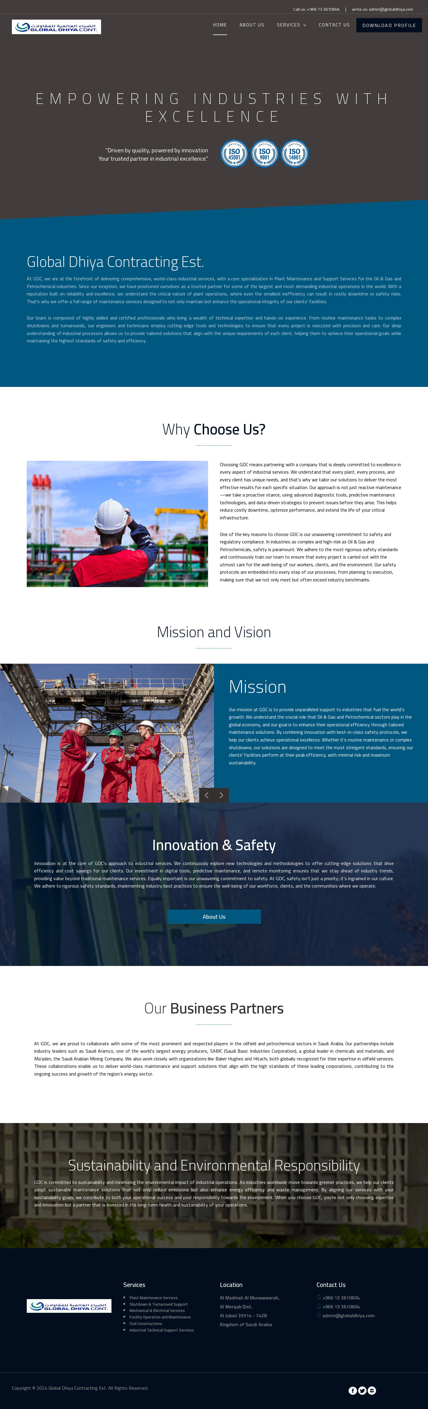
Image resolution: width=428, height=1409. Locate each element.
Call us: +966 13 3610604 (316, 9)
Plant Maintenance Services (154, 1298)
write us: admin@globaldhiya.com (382, 9)
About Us (252, 24)
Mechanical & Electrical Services (157, 1310)
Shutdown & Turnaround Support (159, 1304)
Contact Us (334, 24)
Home (220, 24)
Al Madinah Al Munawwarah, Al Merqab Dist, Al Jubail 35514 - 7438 (250, 1306)
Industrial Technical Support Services (162, 1330)
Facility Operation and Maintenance (160, 1317)
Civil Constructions (146, 1323)
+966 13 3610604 (338, 1297)
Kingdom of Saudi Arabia (246, 1324)
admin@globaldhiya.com (346, 1315)
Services (288, 24)
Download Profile (389, 25)
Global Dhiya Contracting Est (77, 1387)
